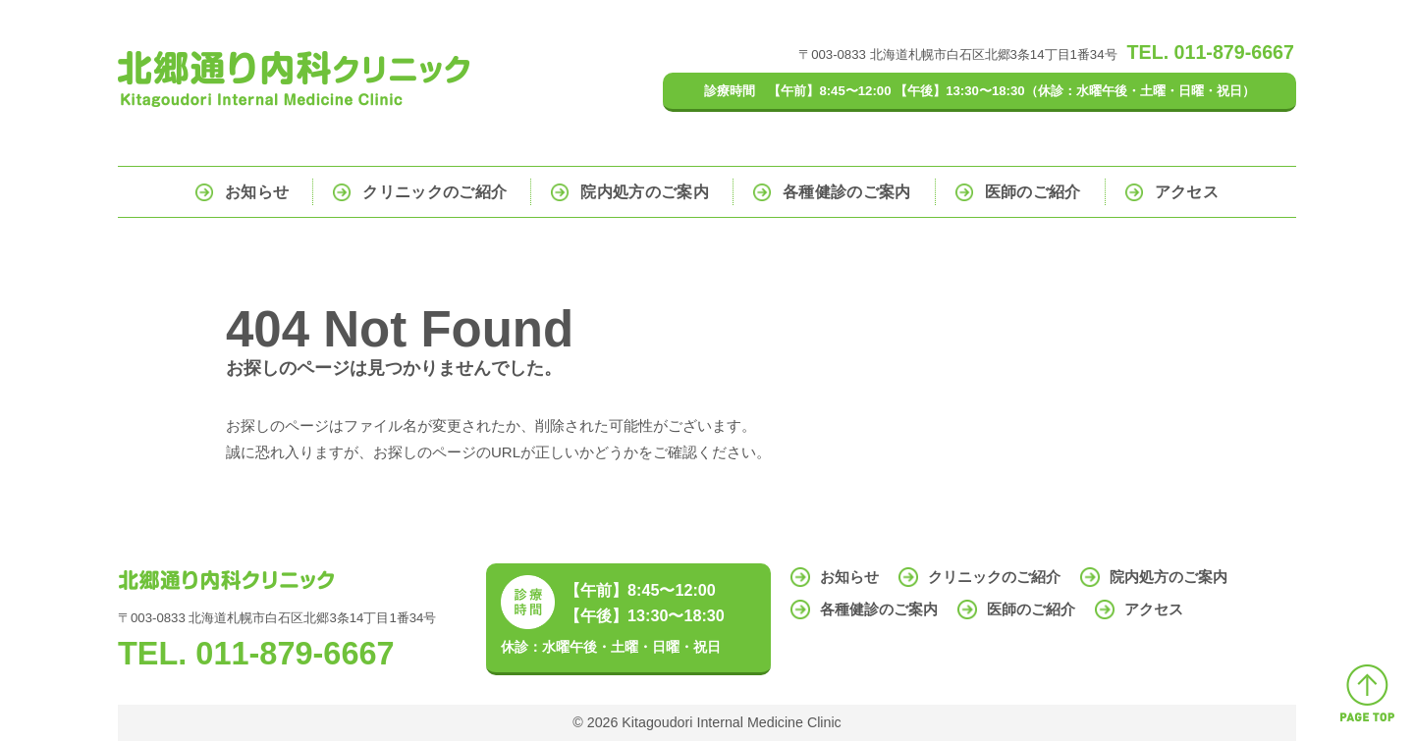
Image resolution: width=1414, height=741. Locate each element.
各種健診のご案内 (847, 192)
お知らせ (257, 192)
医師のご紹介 (1033, 192)
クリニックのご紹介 (434, 192)
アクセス (1187, 192)
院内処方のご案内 (644, 192)
